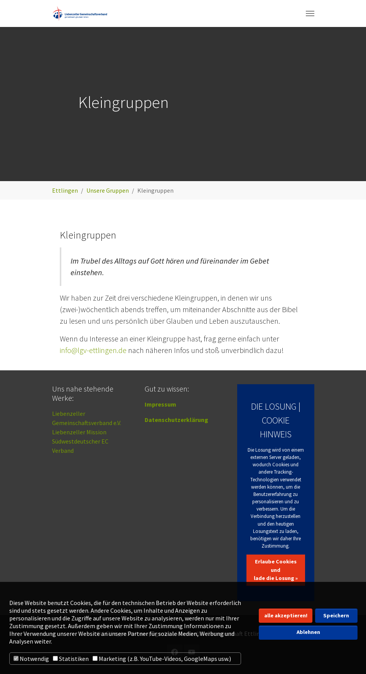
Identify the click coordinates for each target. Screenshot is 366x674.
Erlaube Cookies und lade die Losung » (276, 570)
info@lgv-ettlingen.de (93, 350)
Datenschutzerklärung (176, 420)
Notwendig (31, 658)
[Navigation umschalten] (310, 13)
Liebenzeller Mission (79, 432)
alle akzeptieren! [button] (285, 615)
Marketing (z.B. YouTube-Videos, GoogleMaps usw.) (162, 658)
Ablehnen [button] (308, 632)
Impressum (160, 404)
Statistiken (71, 658)
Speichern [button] (336, 615)
